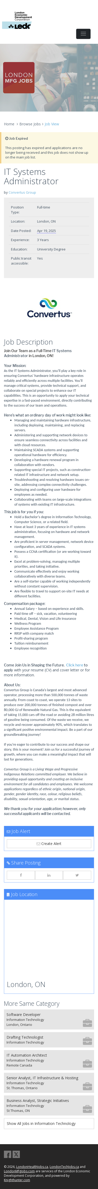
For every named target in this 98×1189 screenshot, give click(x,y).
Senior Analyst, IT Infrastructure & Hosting (49, 1082)
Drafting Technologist (49, 1040)
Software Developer (49, 1019)
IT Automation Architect (49, 1060)
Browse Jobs (30, 123)
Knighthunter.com (17, 1180)
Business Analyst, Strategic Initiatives (49, 1105)
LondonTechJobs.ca (64, 1167)
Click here (74, 665)
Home (9, 123)
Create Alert (49, 843)
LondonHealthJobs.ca (32, 1167)
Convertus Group (22, 192)
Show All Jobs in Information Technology (41, 1123)
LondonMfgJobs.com (19, 1171)
